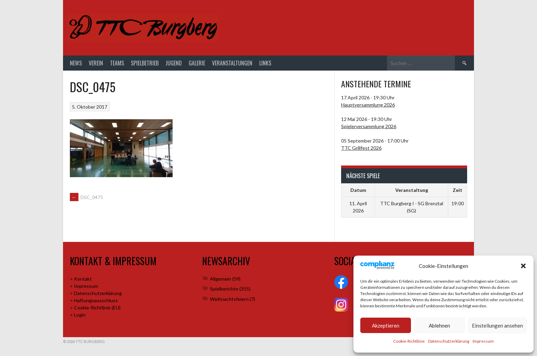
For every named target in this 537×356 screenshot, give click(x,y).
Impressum (483, 341)
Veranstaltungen (232, 63)
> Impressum (84, 286)
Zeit (457, 190)
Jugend (173, 63)
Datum (358, 190)
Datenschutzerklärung (448, 341)
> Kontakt (81, 279)
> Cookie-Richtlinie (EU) (95, 307)
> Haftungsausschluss (94, 300)
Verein (96, 63)
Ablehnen (439, 325)
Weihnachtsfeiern (229, 299)
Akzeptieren (385, 325)
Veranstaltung (411, 190)
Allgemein (220, 279)
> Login (78, 315)
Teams (117, 63)
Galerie (197, 63)
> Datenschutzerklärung (96, 293)
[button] (523, 265)
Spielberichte (224, 289)
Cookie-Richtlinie (409, 341)
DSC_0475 (86, 197)
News (76, 63)
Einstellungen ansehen (497, 325)
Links (265, 63)
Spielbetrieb (145, 63)
